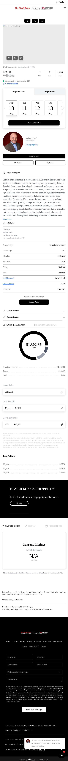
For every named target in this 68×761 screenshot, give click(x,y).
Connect (43, 647)
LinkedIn (26, 730)
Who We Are (57, 641)
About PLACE (34, 647)
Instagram (17, 730)
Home (8, 641)
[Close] (63, 740)
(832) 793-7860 (50, 726)
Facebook (8, 730)
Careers (24, 647)
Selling (29, 641)
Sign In (59, 2)
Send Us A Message (34, 710)
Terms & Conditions (13, 701)
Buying (22, 641)
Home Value (47, 641)
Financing (37, 641)
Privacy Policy (57, 699)
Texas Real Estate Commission (15, 744)
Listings (15, 641)
